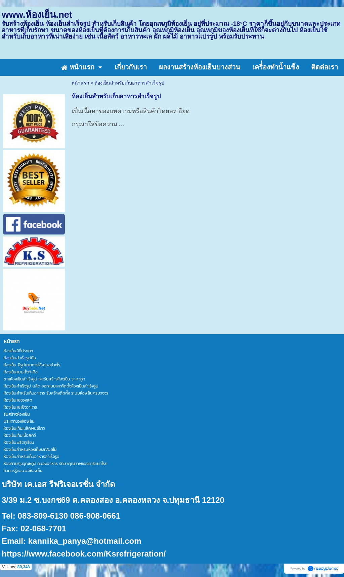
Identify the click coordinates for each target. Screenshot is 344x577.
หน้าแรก (80, 83)
